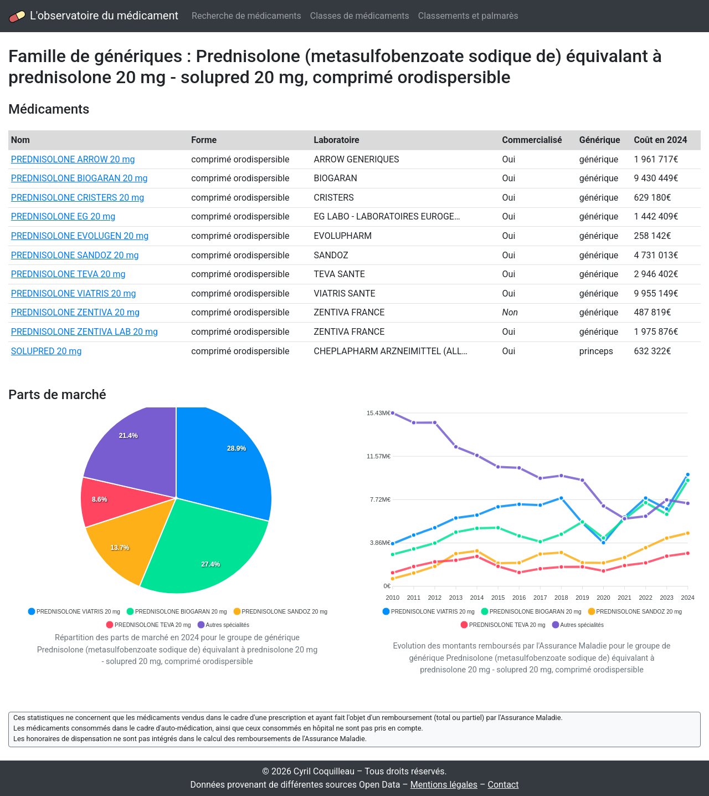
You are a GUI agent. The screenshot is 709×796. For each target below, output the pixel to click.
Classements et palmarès (468, 16)
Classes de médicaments (359, 16)
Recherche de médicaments (246, 16)
